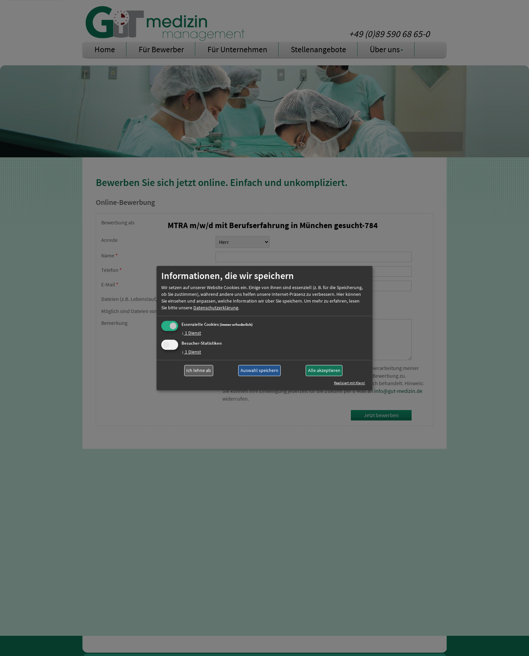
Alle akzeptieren (324, 371)
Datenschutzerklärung (215, 308)
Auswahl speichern (259, 371)
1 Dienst (191, 333)
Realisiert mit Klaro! (349, 382)
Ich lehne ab (198, 371)
